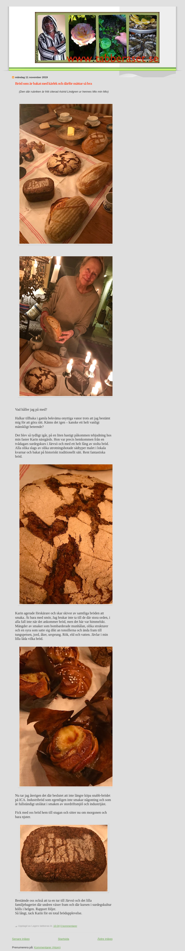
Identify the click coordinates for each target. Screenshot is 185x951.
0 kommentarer (68, 926)
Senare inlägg (20, 939)
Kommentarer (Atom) (47, 947)
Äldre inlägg (104, 939)
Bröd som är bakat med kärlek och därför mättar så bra (53, 83)
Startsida (63, 939)
